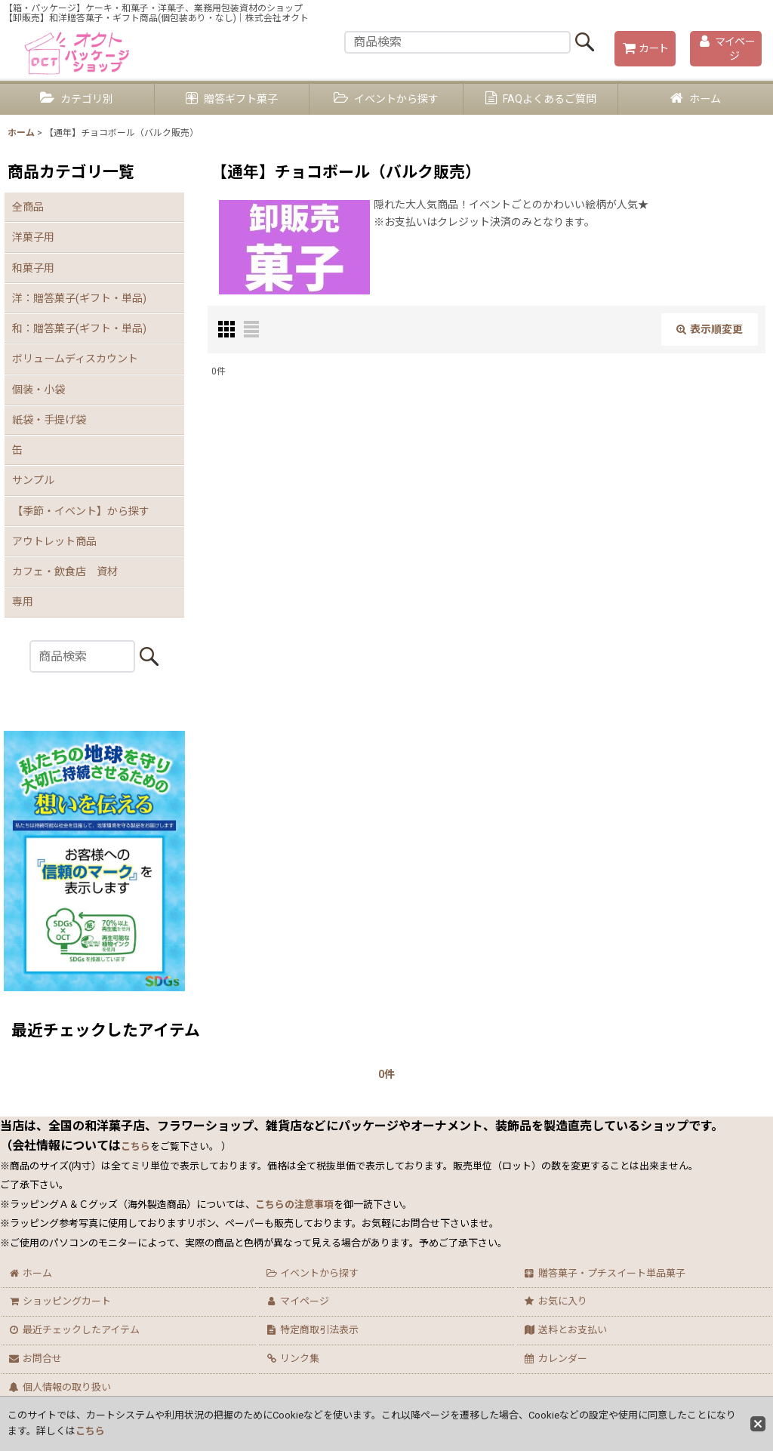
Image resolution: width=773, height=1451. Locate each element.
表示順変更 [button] (709, 329)
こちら (90, 1431)
